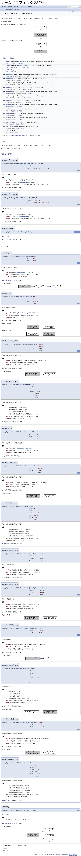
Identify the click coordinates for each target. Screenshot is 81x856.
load (7, 122)
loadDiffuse (9, 83)
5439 (8, 577)
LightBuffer (16, 9)
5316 (7, 239)
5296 (6, 148)
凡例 (41, 38)
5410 (7, 612)
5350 (7, 490)
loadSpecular (9, 91)
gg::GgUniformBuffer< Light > (17, 135)
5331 (7, 368)
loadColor (8, 100)
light (21, 61)
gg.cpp (4, 421)
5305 (7, 187)
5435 (7, 823)
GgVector (19, 109)
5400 (7, 652)
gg (1, 9)
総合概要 (4, 6)
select (7, 130)
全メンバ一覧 (78, 11)
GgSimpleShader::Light (15, 180)
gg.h (9, 21)
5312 (7, 222)
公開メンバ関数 (71, 11)
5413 (8, 706)
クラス (23, 6)
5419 (7, 320)
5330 (8, 543)
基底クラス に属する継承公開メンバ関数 (20, 135)
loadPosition (9, 104)
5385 (8, 456)
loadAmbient (9, 74)
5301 (8, 421)
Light (17, 61)
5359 (8, 800)
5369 (7, 746)
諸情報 (10, 6)
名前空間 (16, 6)
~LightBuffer (9, 70)
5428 (7, 280)
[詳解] (56, 18)
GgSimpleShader (8, 9)
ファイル (30, 6)
